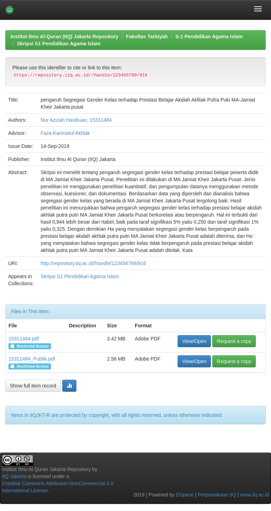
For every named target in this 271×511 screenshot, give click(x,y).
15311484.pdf (23, 338)
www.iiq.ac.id (254, 495)
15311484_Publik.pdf (31, 359)
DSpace (185, 495)
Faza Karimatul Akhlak (65, 133)
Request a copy (234, 341)
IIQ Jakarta (14, 476)
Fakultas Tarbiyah (147, 36)
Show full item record (33, 386)
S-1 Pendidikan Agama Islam (209, 36)
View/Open (194, 341)
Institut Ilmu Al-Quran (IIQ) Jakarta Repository (64, 36)
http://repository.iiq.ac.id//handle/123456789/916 (93, 263)
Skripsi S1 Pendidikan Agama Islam (58, 43)
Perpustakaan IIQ (217, 495)
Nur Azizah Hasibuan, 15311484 (76, 120)
